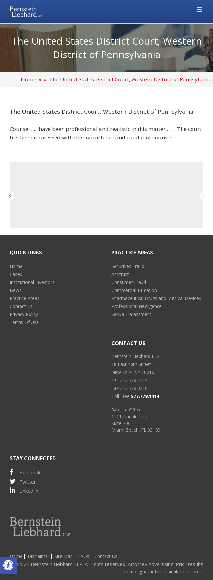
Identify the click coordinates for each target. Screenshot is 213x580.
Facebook (25, 472)
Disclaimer (38, 556)
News (15, 290)
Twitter (23, 481)
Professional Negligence (136, 306)
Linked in (24, 490)
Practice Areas (24, 298)
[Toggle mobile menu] (200, 9)
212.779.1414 (134, 380)
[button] (8, 565)
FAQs (83, 556)
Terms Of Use (24, 322)
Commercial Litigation (134, 290)
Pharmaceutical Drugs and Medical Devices (156, 298)
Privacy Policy (24, 314)
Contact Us (21, 306)
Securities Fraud (127, 266)
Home (28, 79)
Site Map (64, 556)
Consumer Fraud (128, 282)
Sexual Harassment (131, 314)
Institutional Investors (32, 282)
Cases (16, 274)
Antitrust (120, 274)
